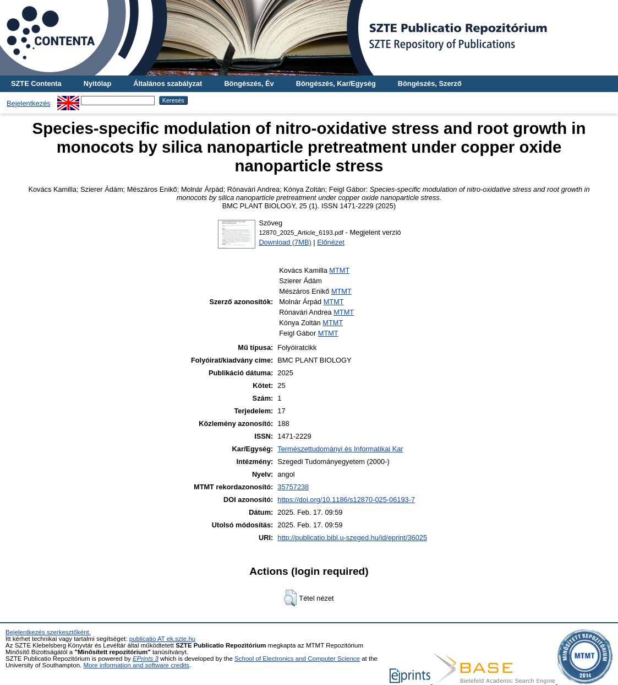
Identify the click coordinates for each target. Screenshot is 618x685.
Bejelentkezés (29, 103)
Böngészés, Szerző (430, 83)
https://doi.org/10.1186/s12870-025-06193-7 (346, 499)
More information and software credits (136, 665)
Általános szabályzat (167, 83)
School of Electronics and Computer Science (297, 658)
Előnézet (330, 242)
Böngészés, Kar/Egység (336, 83)
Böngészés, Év (249, 83)
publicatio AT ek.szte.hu (162, 638)
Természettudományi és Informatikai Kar (340, 449)
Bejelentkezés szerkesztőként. (48, 632)
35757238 (293, 487)
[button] (290, 598)
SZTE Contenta (36, 83)
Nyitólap (97, 83)
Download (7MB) (285, 242)
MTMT (339, 270)
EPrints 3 (145, 658)
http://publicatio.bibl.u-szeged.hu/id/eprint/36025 (352, 537)
